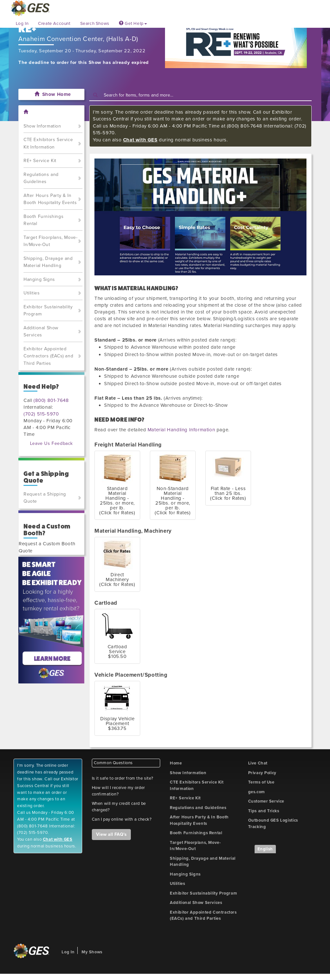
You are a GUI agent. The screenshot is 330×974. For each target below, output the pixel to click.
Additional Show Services (41, 331)
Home (176, 763)
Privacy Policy (262, 772)
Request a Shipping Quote (45, 497)
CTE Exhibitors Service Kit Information (48, 143)
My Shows (92, 952)
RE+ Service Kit (40, 160)
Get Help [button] (133, 23)
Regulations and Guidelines (41, 178)
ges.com (256, 792)
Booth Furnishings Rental (43, 220)
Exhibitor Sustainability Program (48, 310)
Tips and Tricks (263, 811)
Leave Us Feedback (51, 443)
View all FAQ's (111, 834)
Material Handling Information (181, 430)
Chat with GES (140, 140)
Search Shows (94, 23)
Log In (22, 23)
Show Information (42, 126)
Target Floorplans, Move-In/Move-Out (50, 241)
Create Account (54, 23)
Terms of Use (261, 782)
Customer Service (266, 801)
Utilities (32, 293)
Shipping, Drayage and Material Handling (48, 262)
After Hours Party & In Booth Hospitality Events (50, 199)
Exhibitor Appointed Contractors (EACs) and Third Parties (48, 356)
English (265, 849)
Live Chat (257, 763)
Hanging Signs (39, 279)
